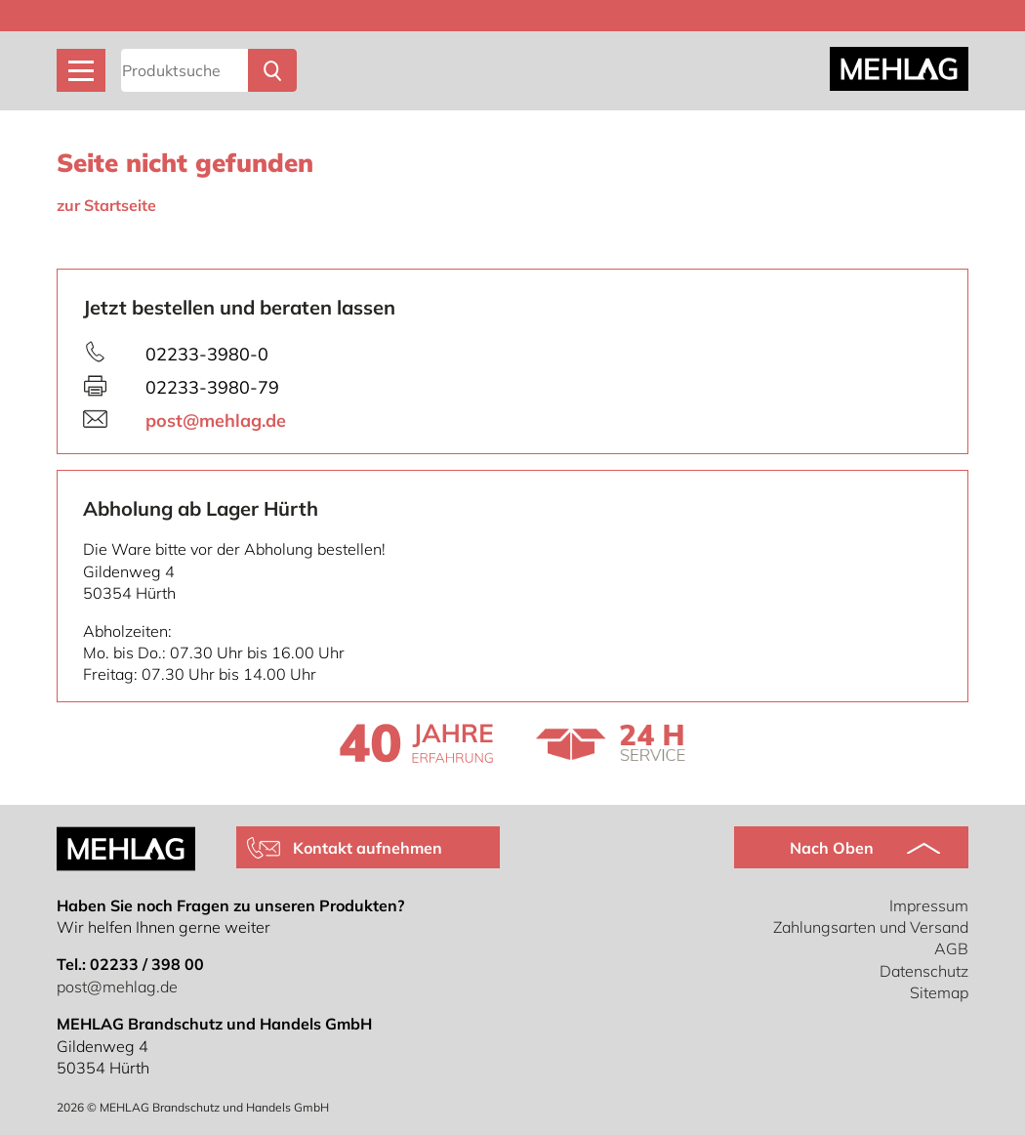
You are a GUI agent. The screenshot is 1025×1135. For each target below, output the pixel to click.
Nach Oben (832, 848)
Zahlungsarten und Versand (870, 927)
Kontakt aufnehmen (367, 848)
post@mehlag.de (215, 420)
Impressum (928, 905)
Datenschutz (924, 971)
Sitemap (939, 992)
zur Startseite (106, 205)
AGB (951, 948)
